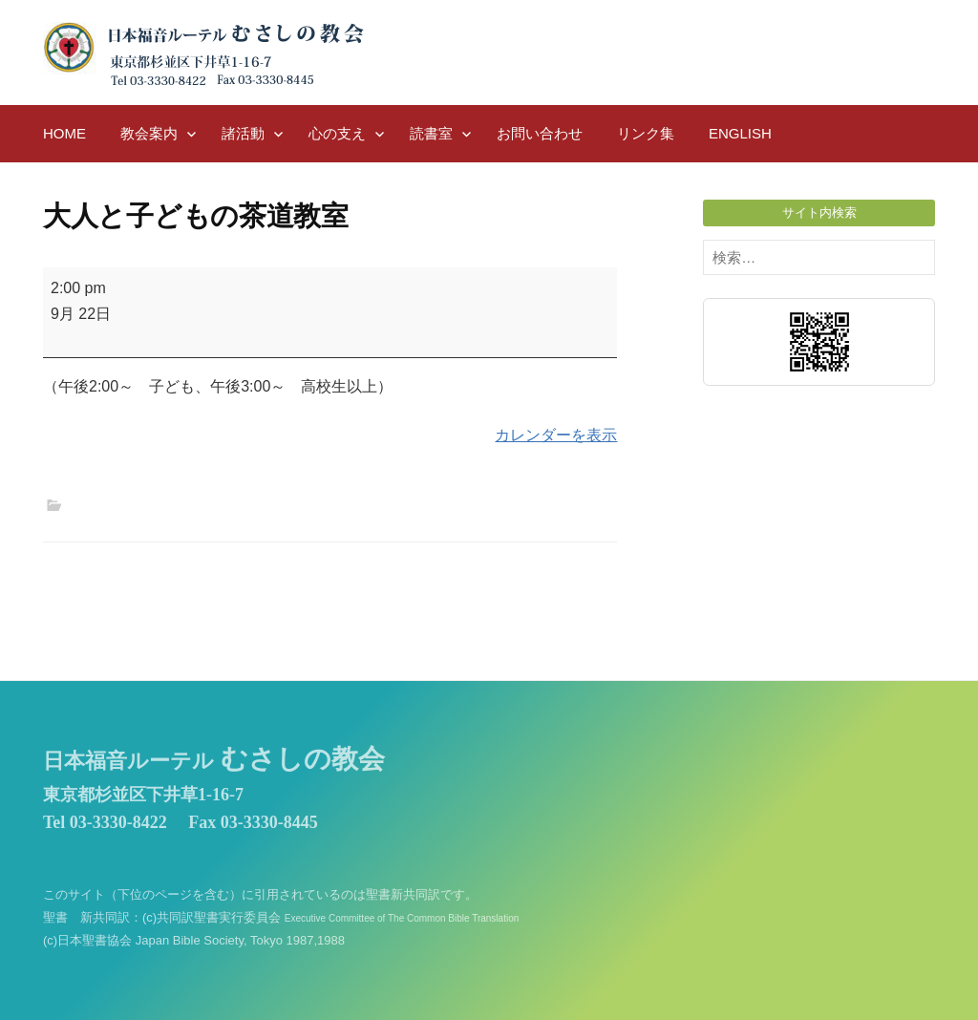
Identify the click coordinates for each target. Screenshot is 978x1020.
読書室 (431, 133)
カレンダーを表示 (556, 435)
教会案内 (149, 133)
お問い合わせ (540, 133)
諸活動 (243, 133)
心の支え (337, 133)
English (740, 133)
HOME (64, 133)
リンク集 (645, 133)
